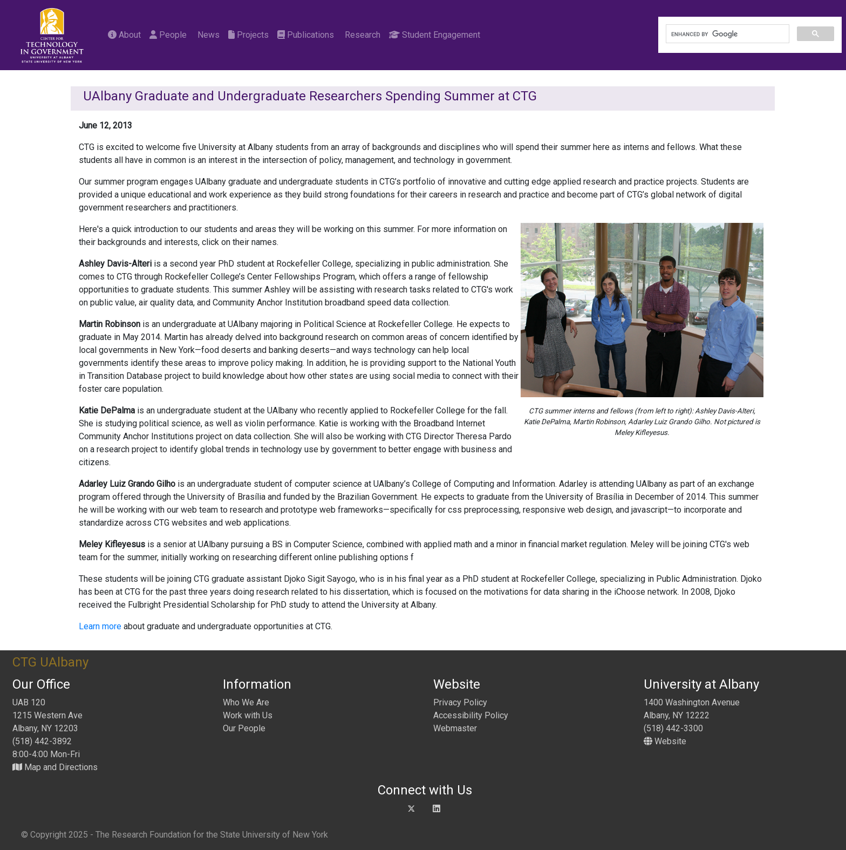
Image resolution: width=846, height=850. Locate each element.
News (207, 35)
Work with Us (247, 715)
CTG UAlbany (50, 662)
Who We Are (246, 702)
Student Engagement (434, 35)
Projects (248, 35)
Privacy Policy (460, 702)
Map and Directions (55, 767)
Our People (244, 728)
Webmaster (455, 728)
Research (361, 35)
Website (665, 741)
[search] (726, 34)
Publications (305, 35)
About (124, 35)
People (168, 35)
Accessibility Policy (470, 715)
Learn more (101, 626)
